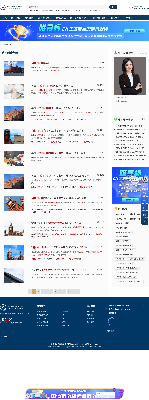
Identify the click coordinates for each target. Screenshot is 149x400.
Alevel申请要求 (41, 259)
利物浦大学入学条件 (123, 263)
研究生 (74, 259)
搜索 (113, 7)
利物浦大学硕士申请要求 (125, 254)
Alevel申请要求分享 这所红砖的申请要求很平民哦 (60, 247)
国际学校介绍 (42, 325)
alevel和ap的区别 (47, 10)
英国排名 (66, 119)
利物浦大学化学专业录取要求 (127, 268)
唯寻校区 (90, 315)
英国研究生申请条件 (77, 209)
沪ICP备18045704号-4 (56, 346)
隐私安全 (97, 346)
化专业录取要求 (81, 234)
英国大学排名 (33, 10)
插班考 (85, 10)
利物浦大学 (120, 281)
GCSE (64, 322)
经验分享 (65, 325)
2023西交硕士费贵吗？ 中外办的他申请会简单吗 (60, 270)
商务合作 (90, 322)
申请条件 (81, 119)
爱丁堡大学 (76, 10)
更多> (144, 119)
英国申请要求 (38, 209)
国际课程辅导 (42, 311)
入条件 (58, 234)
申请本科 (39, 234)
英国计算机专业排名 (68, 187)
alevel (57, 10)
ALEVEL (65, 311)
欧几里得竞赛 (66, 10)
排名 (51, 119)
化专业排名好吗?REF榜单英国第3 (57, 130)
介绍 (40, 63)
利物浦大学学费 (122, 236)
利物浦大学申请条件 (123, 245)
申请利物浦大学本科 (136, 259)
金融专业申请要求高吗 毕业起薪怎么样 (58, 198)
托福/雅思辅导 (42, 315)
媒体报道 (90, 318)
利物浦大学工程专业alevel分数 (128, 272)
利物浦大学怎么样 (123, 227)
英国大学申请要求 (123, 241)
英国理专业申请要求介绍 (52, 85)
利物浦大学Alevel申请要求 (126, 277)
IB (63, 315)
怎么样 (56, 142)
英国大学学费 (121, 214)
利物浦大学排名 (136, 214)
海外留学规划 (42, 322)
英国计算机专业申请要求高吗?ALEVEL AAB (60, 175)
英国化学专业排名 (123, 223)
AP (63, 318)
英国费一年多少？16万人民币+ (55, 108)
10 (73, 291)
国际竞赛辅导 (42, 318)
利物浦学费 (120, 259)
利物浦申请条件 (136, 218)
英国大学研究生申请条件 (125, 250)
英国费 (36, 119)
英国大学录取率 (95, 10)
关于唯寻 (90, 311)
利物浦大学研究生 (135, 281)
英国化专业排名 (38, 142)
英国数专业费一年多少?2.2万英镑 (58, 153)
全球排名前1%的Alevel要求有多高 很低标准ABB (60, 222)
